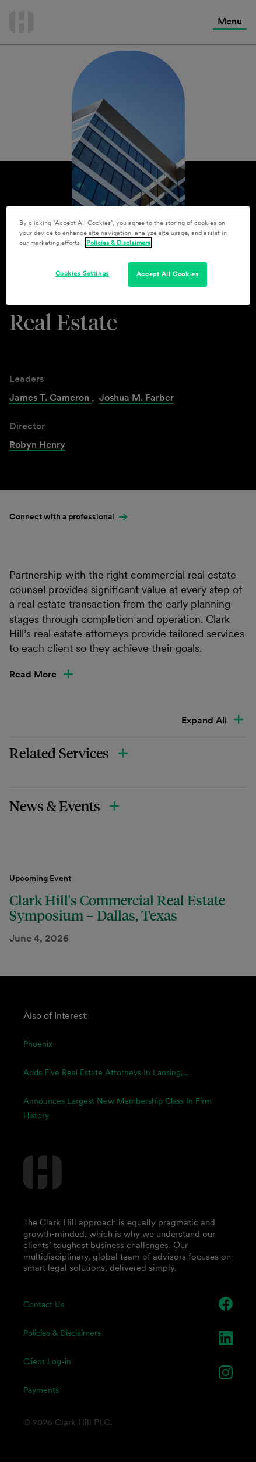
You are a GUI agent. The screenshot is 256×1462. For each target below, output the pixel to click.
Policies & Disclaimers (118, 242)
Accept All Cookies (167, 274)
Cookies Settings (82, 273)
